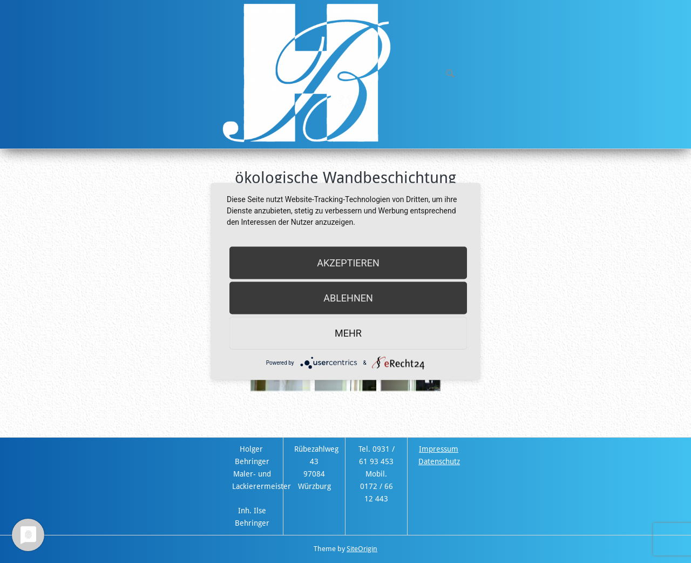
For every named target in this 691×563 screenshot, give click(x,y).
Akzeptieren (348, 263)
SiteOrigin (362, 549)
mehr (348, 333)
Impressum (438, 449)
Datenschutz (439, 461)
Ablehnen (348, 298)
